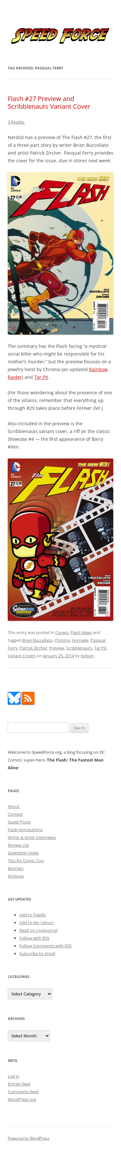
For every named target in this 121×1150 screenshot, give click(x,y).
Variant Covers (22, 656)
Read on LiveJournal (38, 930)
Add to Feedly (32, 915)
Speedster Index (23, 853)
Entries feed (19, 1084)
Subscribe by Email (37, 953)
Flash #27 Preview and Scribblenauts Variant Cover (49, 102)
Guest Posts (19, 822)
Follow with (34, 938)
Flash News (81, 632)
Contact (15, 814)
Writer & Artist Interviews (32, 837)
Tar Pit (41, 377)
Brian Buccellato (37, 640)
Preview (56, 648)
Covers (61, 632)
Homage (80, 640)
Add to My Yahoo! (36, 922)
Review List (18, 845)
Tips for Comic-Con (26, 860)
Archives (16, 876)
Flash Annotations (25, 829)
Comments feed (23, 1092)
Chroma (62, 640)
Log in (13, 1076)
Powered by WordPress (28, 1138)
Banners (16, 868)
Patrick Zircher (33, 648)
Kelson (87, 656)
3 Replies (16, 122)
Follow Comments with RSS (45, 946)
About (14, 806)
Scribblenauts (79, 648)
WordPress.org (22, 1099)
